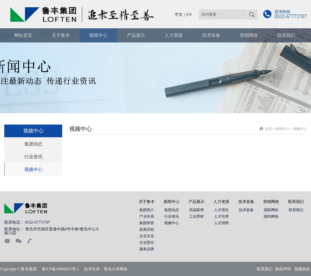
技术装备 (246, 202)
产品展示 (196, 202)
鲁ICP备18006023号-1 (60, 269)
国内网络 (271, 216)
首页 (268, 129)
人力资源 (221, 202)
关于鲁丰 (147, 202)
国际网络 (271, 210)
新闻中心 (282, 129)
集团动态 (33, 144)
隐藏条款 (302, 269)
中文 (179, 14)
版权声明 (283, 269)
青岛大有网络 (116, 269)
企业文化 (146, 236)
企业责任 (146, 242)
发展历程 (146, 229)
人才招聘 (221, 223)
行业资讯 (33, 156)
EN (189, 14)
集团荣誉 (146, 223)
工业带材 (196, 216)
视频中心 (33, 169)
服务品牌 (146, 249)
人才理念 (221, 210)
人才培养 (221, 216)
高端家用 (196, 210)
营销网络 (271, 202)
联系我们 (296, 202)
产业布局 (146, 216)
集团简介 (146, 210)
